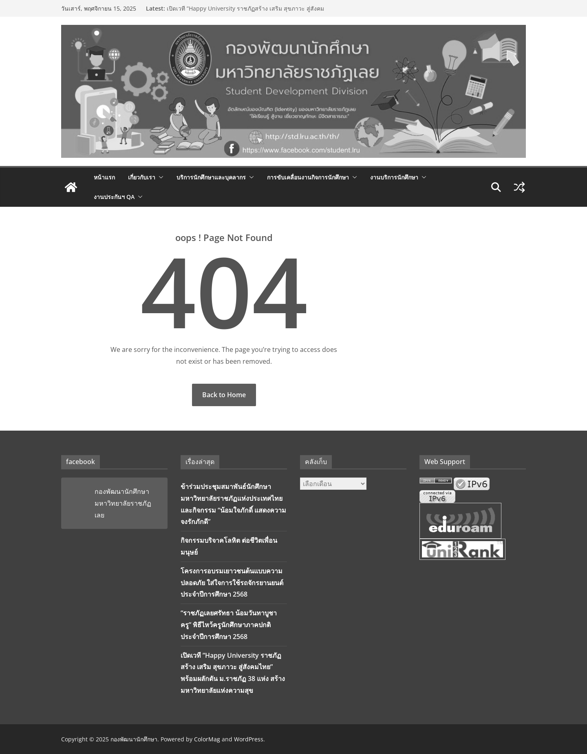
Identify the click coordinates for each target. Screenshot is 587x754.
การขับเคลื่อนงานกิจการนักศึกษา (308, 177)
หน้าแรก (104, 177)
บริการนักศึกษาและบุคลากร (211, 177)
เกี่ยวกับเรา (141, 177)
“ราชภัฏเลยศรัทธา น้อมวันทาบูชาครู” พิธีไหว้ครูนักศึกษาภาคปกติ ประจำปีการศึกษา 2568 (229, 624)
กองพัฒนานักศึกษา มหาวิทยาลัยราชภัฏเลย (123, 503)
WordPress (248, 739)
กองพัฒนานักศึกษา (133, 739)
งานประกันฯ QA (114, 197)
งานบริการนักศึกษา (394, 177)
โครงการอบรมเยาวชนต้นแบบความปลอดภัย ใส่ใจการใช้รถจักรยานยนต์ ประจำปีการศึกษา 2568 (232, 582)
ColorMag (207, 739)
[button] (159, 177)
